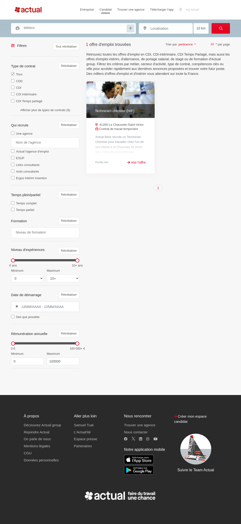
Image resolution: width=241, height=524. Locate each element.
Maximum (53, 270)
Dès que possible (28, 317)
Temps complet (26, 203)
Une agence (24, 133)
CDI (18, 87)
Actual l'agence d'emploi (32, 151)
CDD (19, 81)
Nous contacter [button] (136, 432)
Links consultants (28, 165)
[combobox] (71, 27)
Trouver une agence (131, 9)
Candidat (106, 9)
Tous (19, 74)
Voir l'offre (136, 162)
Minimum (17, 270)
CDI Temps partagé (29, 101)
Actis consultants (27, 171)
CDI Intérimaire (26, 94)
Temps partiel (25, 210)
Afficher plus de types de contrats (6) (45, 110)
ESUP (20, 158)
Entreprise (87, 9)
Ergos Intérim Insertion (31, 178)
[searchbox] (75, 28)
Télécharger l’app (161, 9)
